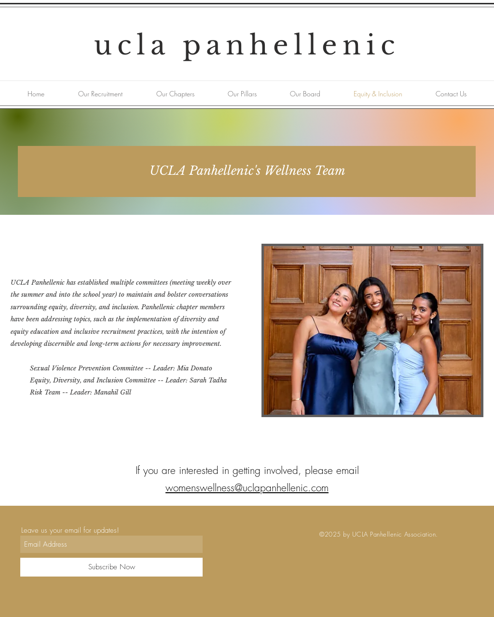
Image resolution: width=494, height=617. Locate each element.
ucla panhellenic (247, 45)
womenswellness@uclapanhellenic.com (247, 487)
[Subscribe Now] (111, 567)
